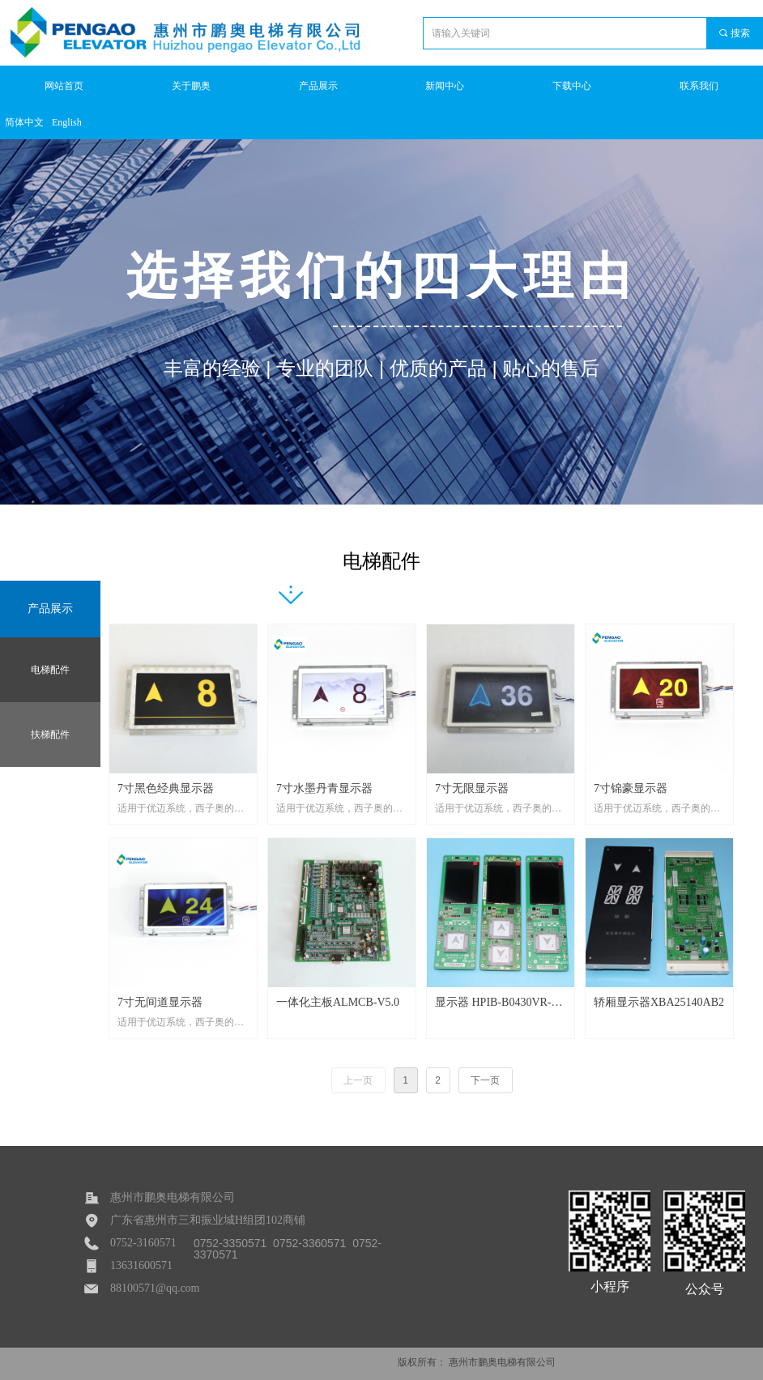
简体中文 (24, 122)
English (67, 122)
